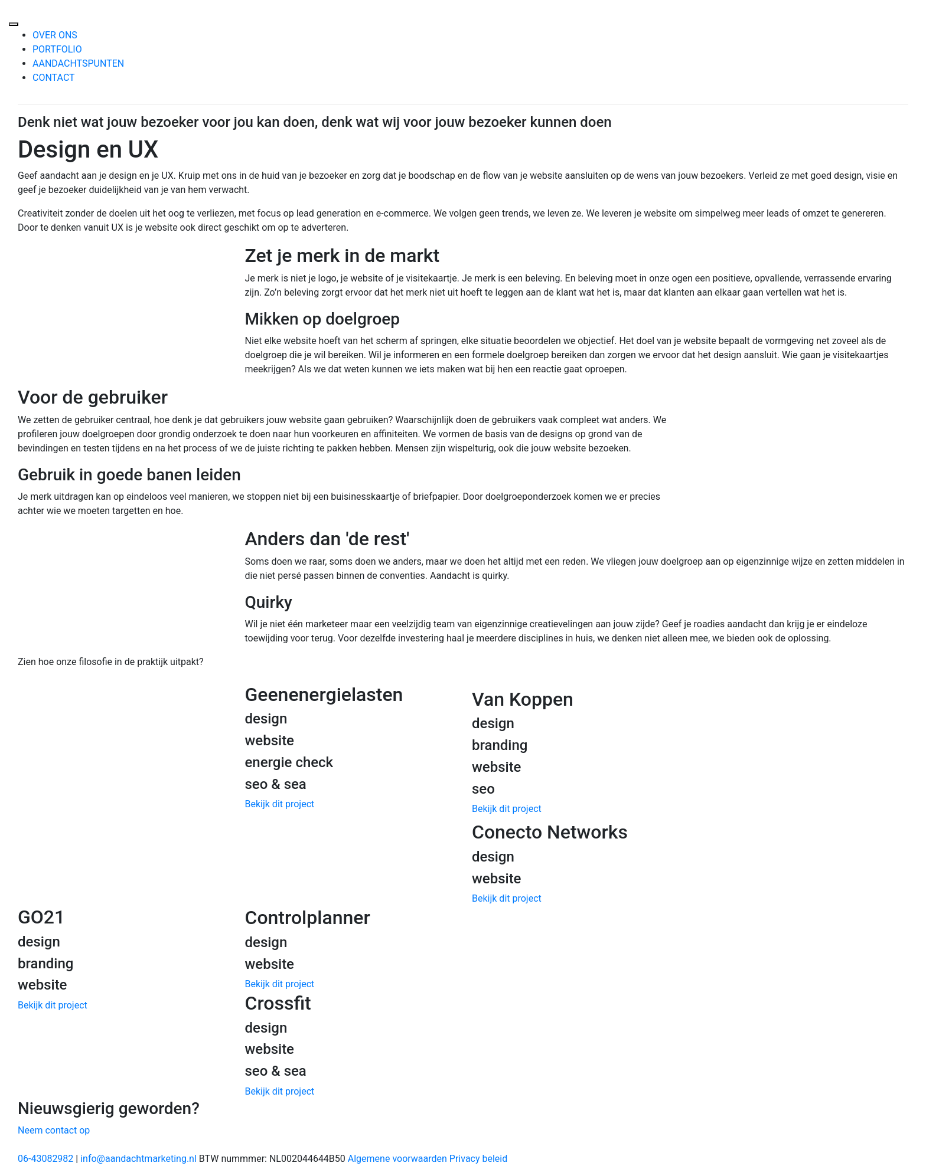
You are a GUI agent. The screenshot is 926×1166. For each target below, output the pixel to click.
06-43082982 (45, 1158)
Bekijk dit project (280, 804)
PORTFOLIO (57, 49)
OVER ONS (54, 35)
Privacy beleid (478, 1158)
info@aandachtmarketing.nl (138, 1158)
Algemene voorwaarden (397, 1158)
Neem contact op (54, 1130)
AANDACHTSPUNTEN (78, 63)
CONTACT (53, 77)
